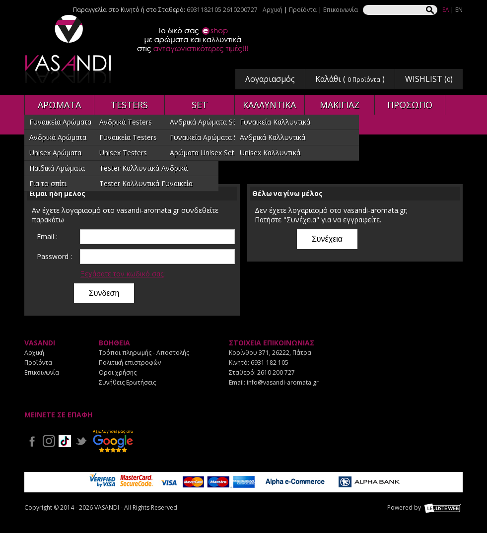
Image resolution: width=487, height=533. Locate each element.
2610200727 (240, 9)
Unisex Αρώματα (55, 152)
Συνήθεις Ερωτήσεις (127, 382)
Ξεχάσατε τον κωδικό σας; (122, 273)
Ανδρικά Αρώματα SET (205, 122)
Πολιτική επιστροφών (130, 362)
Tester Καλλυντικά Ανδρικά (143, 168)
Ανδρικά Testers (125, 122)
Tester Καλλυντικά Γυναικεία (146, 183)
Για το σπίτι (48, 183)
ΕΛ (445, 9)
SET (200, 105)
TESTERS (129, 105)
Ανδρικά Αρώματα (57, 137)
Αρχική (272, 9)
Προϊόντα (303, 9)
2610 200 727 (276, 372)
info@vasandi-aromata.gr (283, 382)
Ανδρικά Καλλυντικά (272, 137)
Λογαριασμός (270, 78)
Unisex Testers (123, 152)
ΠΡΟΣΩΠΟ (409, 105)
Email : (47, 236)
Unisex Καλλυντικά (270, 152)
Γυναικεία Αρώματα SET (208, 137)
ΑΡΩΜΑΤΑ (59, 105)
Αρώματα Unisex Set (202, 152)
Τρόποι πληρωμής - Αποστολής (144, 352)
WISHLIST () (429, 78)
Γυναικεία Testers (128, 137)
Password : (54, 256)
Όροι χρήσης (118, 372)
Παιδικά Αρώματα (57, 168)
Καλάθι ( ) (350, 78)
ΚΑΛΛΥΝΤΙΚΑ (269, 105)
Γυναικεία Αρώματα (60, 122)
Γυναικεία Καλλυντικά (275, 122)
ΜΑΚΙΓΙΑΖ (339, 105)
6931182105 (204, 9)
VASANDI (69, 49)
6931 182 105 (269, 362)
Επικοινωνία (340, 9)
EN (459, 9)
